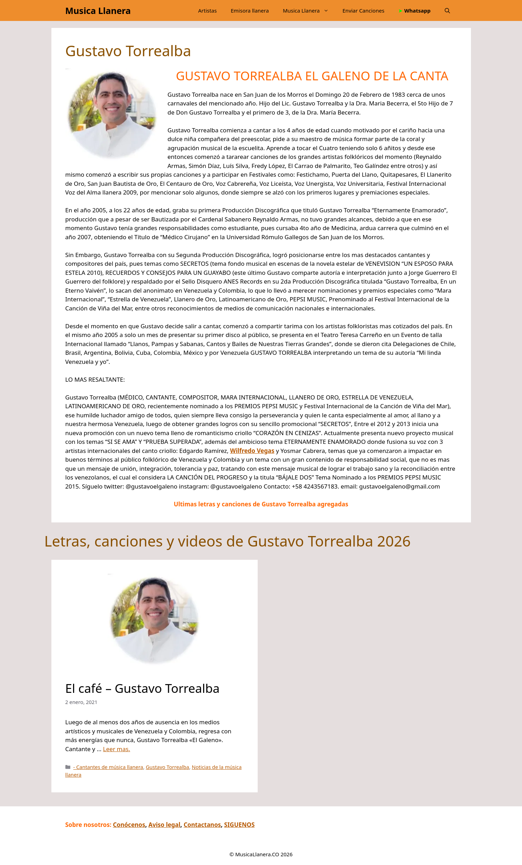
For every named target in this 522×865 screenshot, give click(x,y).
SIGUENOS (239, 825)
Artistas (207, 10)
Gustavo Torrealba (167, 767)
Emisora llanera (250, 10)
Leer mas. (116, 749)
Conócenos (129, 825)
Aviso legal (164, 825)
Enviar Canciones (364, 10)
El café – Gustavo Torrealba (142, 688)
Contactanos (202, 825)
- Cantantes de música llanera (108, 767)
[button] (447, 10)
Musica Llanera (98, 10)
